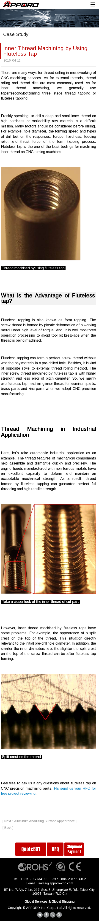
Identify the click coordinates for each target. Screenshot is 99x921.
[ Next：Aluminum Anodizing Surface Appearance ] (40, 821)
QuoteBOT (30, 849)
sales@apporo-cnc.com (55, 883)
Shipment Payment (74, 849)
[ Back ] (8, 827)
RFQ (55, 849)
